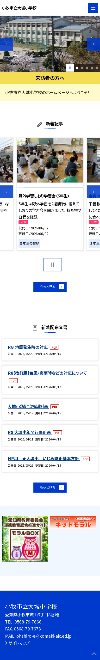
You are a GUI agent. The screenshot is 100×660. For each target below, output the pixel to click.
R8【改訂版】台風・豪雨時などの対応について (47, 375)
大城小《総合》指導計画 (28, 408)
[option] (50, 44)
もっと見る (47, 287)
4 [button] (92, 68)
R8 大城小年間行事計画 (30, 434)
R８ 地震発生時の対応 (28, 348)
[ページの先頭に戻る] (94, 654)
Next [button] (93, 44)
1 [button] (77, 68)
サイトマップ (19, 643)
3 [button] (87, 68)
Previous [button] (6, 44)
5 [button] (97, 68)
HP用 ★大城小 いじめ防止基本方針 (44, 460)
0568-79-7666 (27, 622)
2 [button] (82, 68)
